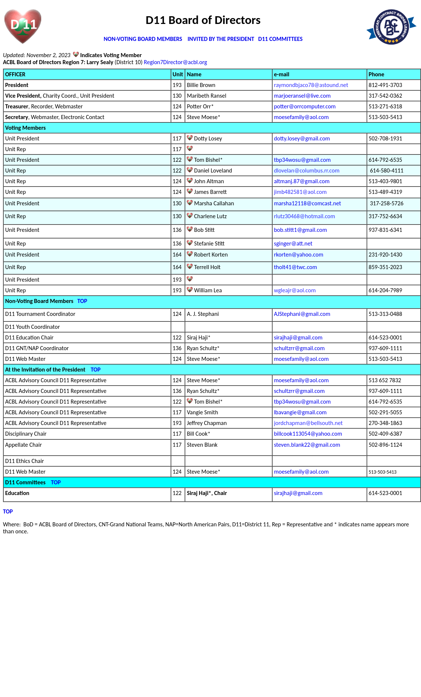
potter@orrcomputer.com (305, 106)
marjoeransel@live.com (302, 95)
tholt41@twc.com (295, 267)
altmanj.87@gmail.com (302, 181)
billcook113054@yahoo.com (308, 433)
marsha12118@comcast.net (307, 203)
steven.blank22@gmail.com (307, 444)
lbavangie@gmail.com (300, 412)
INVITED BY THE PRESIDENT (221, 38)
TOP (82, 300)
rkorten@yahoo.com (298, 254)
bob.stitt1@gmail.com (300, 229)
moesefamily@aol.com (301, 117)
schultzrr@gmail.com (299, 348)
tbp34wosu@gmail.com (302, 159)
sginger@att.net (293, 243)
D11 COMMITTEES (280, 38)
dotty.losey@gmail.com (302, 138)
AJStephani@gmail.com (302, 313)
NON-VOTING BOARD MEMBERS (143, 38)
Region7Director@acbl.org (175, 62)
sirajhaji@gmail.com (298, 337)
